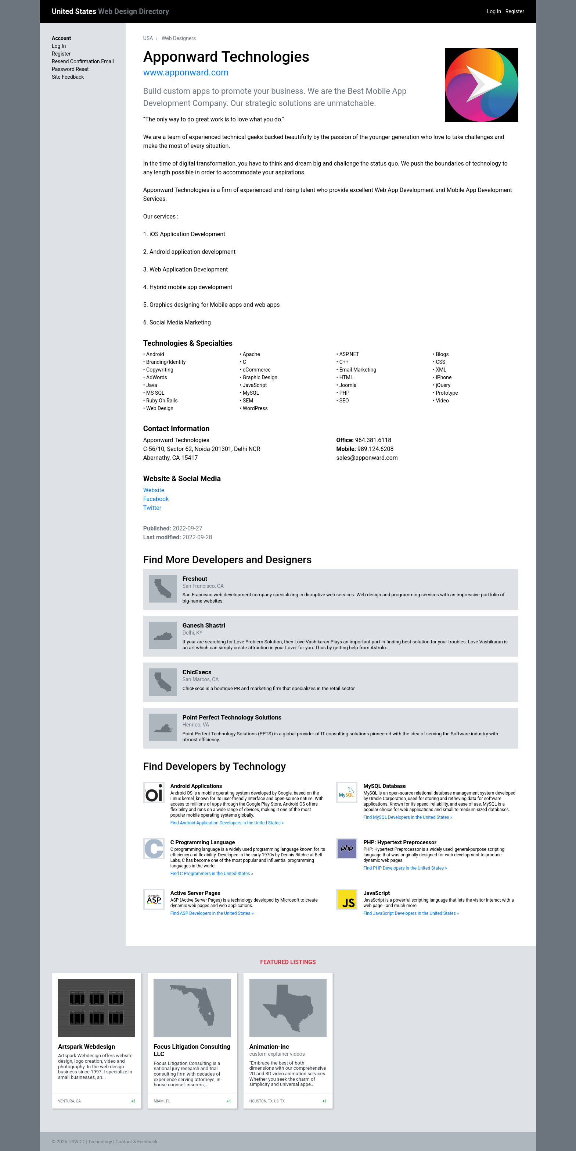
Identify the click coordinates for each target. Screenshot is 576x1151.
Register (514, 11)
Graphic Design (260, 377)
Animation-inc (269, 1046)
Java (151, 385)
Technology (100, 1141)
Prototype (447, 393)
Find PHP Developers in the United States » (405, 868)
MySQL (251, 393)
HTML (346, 377)
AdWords (156, 377)
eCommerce (257, 370)
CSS (440, 362)
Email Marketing (358, 370)
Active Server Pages (195, 893)
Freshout (195, 578)
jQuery (443, 385)
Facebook (156, 498)
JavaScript (255, 385)
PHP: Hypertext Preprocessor (399, 842)
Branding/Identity (166, 362)
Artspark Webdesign (86, 1046)
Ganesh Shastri (204, 625)
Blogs (442, 354)
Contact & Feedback (137, 1141)
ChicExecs (197, 672)
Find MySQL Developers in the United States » (407, 817)
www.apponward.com (185, 72)
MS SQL (155, 393)
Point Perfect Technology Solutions (232, 717)
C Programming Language (202, 842)
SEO (344, 401)
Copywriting (159, 370)
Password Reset (70, 69)
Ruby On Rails (161, 401)
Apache (251, 354)
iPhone (443, 377)
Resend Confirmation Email (83, 61)
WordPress (255, 408)
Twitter (152, 507)
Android (155, 354)
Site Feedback (68, 77)
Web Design (159, 408)
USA (148, 38)
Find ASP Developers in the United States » (211, 913)
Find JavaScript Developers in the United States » (411, 913)
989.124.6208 (375, 448)
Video (442, 401)
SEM (248, 401)
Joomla (348, 385)
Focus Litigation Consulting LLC (192, 1050)
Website (153, 490)
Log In (494, 11)
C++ (344, 362)
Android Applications (196, 786)
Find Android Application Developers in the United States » (227, 822)
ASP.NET (349, 354)
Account (61, 38)
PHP (344, 393)
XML (441, 370)
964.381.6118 (373, 440)
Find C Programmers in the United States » (211, 873)
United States (110, 11)
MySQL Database (384, 786)
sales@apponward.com (366, 457)
